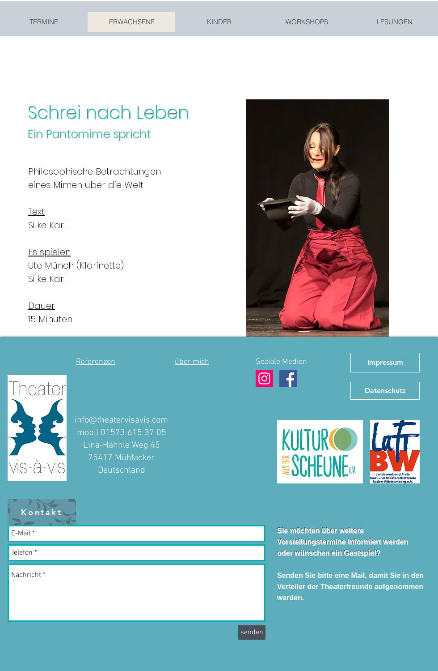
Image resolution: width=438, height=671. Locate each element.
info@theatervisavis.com (121, 420)
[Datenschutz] (385, 391)
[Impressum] (385, 362)
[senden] (251, 632)
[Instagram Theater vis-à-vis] (264, 378)
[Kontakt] (42, 512)
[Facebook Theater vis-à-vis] (288, 378)
